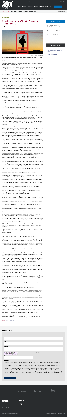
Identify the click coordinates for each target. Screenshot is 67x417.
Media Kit (28, 1)
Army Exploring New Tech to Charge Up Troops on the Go (23, 11)
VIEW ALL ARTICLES (52, 39)
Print (59, 11)
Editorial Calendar (34, 1)
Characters (6, 355)
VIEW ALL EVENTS (51, 54)
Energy (7, 320)
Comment (6, 346)
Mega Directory (49, 1)
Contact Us (23, 1)
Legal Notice (7, 360)
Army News (11, 320)
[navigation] (33, 7)
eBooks (40, 1)
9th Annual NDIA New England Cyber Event (55, 51)
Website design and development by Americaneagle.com (10, 413)
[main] (33, 199)
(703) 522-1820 (5, 405)
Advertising (21, 401)
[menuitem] (19, 7)
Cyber (48, 49)
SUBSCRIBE (57, 7)
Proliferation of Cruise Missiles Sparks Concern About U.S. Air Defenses (55, 35)
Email (63, 11)
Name (5, 336)
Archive (20, 403)
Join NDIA (54, 1)
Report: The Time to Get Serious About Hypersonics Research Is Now (55, 31)
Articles (7, 11)
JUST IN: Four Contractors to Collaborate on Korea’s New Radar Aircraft (54, 27)
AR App (43, 1)
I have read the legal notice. (11, 374)
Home (3, 11)
